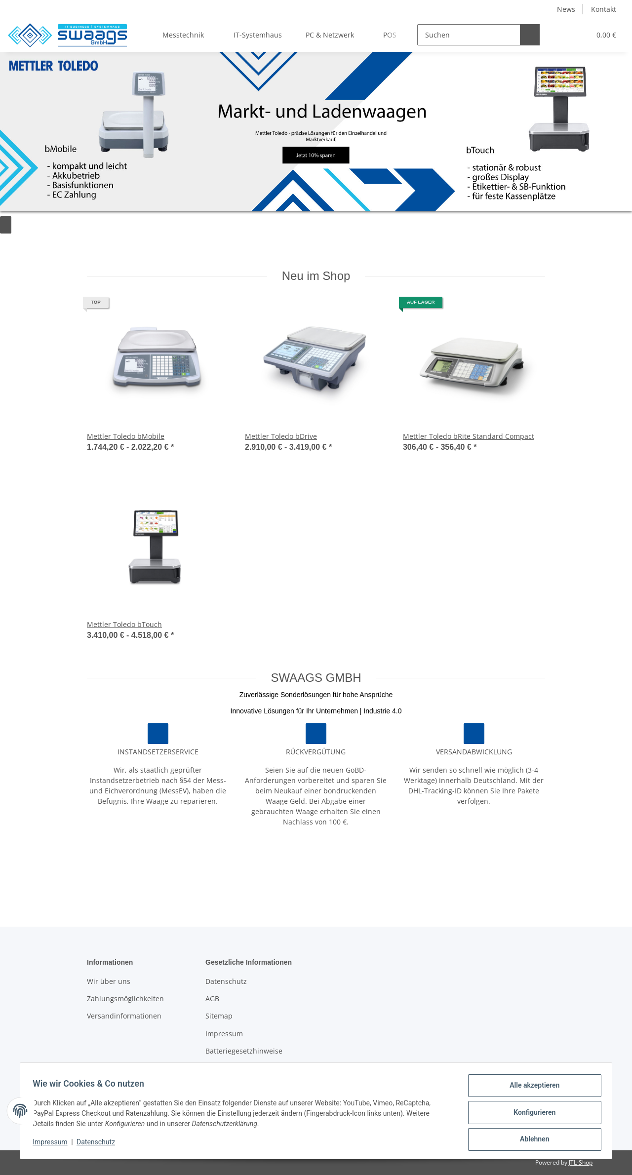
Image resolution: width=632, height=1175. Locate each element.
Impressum (224, 1033)
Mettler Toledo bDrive (281, 436)
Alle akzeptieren (531, 1089)
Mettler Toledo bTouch (124, 624)
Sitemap (219, 1015)
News (566, 9)
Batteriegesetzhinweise (243, 1051)
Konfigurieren (531, 1114)
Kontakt (603, 9)
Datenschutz (226, 981)
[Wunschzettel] (567, 35)
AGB (212, 998)
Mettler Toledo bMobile (125, 436)
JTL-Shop (580, 1162)
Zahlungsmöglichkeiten (125, 998)
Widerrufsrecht (230, 1068)
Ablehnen (531, 1140)
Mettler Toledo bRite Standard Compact (468, 436)
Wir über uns (108, 981)
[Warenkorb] (601, 35)
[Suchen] (452, 34)
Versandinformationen (124, 1015)
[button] (545, 35)
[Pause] (7, 225)
